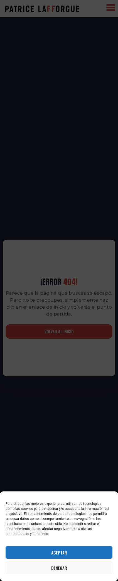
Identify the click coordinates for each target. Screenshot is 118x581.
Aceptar (59, 552)
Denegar (59, 568)
